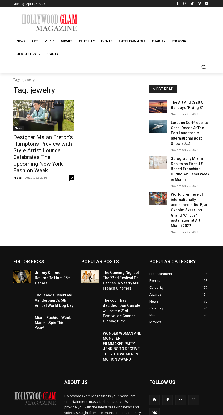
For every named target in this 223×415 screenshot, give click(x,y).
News (18, 128)
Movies (154, 404)
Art (130, 404)
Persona (161, 410)
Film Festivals (182, 410)
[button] (203, 67)
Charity (146, 410)
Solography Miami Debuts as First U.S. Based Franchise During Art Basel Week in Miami (190, 155)
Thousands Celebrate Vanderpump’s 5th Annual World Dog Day (54, 267)
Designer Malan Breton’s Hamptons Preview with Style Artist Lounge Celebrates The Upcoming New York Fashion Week (42, 148)
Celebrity (171, 404)
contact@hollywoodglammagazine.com (95, 386)
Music (141, 404)
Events (187, 404)
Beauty (201, 410)
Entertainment (125, 410)
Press (17, 167)
